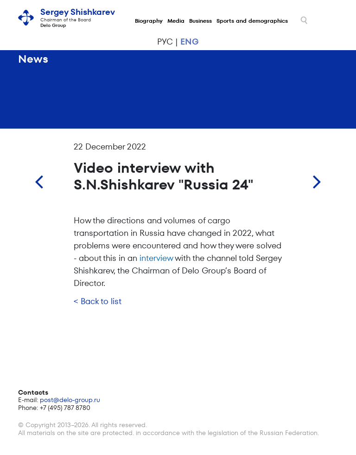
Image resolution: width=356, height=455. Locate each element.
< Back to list (97, 301)
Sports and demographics (252, 21)
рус (165, 41)
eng (189, 41)
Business (200, 21)
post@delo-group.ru (70, 399)
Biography (149, 21)
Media (175, 21)
